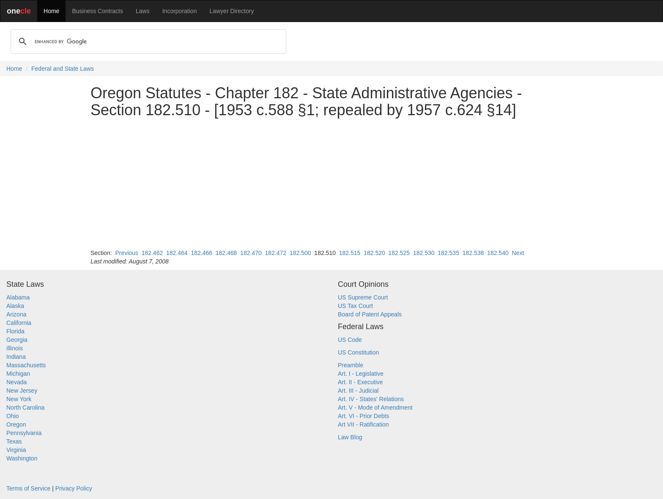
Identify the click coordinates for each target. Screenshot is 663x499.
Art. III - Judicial (358, 390)
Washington (21, 458)
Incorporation (179, 11)
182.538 (473, 253)
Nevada (16, 382)
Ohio (12, 416)
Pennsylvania (23, 433)
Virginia (16, 449)
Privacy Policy (73, 488)
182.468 (226, 253)
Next (518, 253)
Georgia (16, 339)
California (18, 322)
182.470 (251, 253)
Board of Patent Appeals (370, 314)
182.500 (300, 253)
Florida (15, 331)
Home (51, 11)
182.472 (276, 253)
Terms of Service (28, 488)
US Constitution (358, 352)
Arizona (16, 314)
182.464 (177, 253)
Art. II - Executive (360, 382)
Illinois (14, 348)
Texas (14, 441)
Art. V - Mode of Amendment (375, 407)
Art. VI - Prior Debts (363, 416)
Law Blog (350, 437)
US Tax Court (355, 305)
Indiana (16, 356)
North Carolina (25, 407)
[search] (147, 41)
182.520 (374, 253)
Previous (126, 253)
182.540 (498, 253)
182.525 (399, 253)
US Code (350, 339)
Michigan (18, 373)
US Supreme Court (363, 297)
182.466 (201, 253)
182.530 (424, 253)
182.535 (448, 253)
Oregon (16, 424)
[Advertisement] (331, 183)
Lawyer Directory (231, 11)
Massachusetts (26, 365)
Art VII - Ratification (363, 424)
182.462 (152, 253)
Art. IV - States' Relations (371, 399)
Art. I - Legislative (361, 373)
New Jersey (21, 390)
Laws (143, 11)
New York (18, 399)
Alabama (18, 297)
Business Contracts (97, 11)
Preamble (350, 365)
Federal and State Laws (62, 68)
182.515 (350, 253)
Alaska (15, 305)
